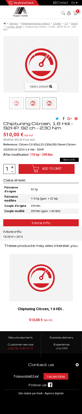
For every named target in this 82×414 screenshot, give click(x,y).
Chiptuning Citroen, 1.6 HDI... (41, 309)
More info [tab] (41, 223)
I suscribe (56, 376)
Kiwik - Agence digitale (50, 393)
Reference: (10, 144)
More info (69, 159)
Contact (60, 2)
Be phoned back (23, 2)
